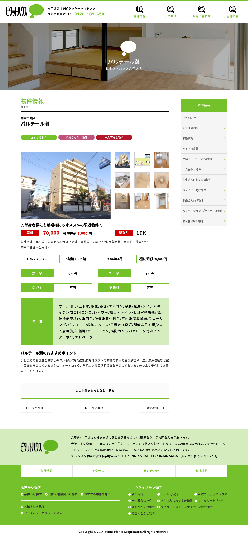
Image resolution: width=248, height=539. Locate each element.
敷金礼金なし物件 (193, 221)
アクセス (98, 471)
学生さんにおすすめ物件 (197, 180)
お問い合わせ (150, 471)
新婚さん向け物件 (77, 137)
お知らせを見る (34, 506)
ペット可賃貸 (190, 148)
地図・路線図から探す (63, 494)
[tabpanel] (66, 185)
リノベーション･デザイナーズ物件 (203, 211)
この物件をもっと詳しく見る (95, 390)
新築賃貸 (188, 138)
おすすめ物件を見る (97, 494)
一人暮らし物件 (114, 137)
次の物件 (153, 408)
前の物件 (38, 408)
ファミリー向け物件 (194, 190)
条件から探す (33, 494)
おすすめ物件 (39, 137)
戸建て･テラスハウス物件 (197, 159)
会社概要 (201, 471)
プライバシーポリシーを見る (43, 513)
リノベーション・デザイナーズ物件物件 (187, 507)
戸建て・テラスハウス (212, 494)
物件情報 (47, 471)
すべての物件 (190, 117)
